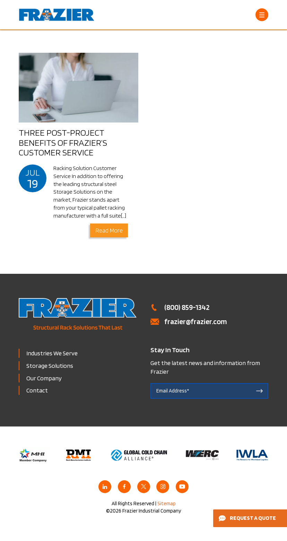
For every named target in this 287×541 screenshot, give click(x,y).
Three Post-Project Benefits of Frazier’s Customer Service (63, 142)
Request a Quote (247, 518)
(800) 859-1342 (186, 307)
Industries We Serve (52, 353)
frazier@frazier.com (195, 321)
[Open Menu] (261, 14)
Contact (37, 390)
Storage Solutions (49, 365)
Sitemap (166, 503)
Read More (109, 230)
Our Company (44, 378)
